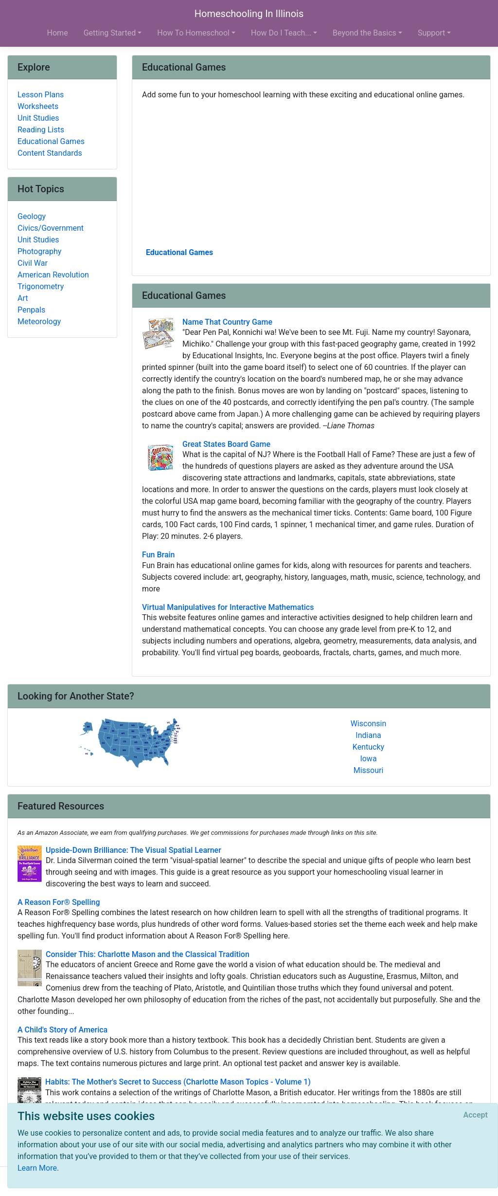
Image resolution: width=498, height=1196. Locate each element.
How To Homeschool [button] (193, 32)
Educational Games (179, 252)
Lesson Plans (41, 94)
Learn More (37, 1168)
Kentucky (368, 747)
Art (23, 298)
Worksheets (38, 106)
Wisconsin (369, 723)
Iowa (368, 758)
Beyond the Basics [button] (364, 32)
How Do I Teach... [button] (281, 32)
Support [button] (431, 32)
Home (57, 32)
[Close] (476, 1115)
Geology (32, 216)
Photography (39, 251)
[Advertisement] (311, 173)
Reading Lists (41, 129)
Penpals (31, 309)
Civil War (33, 263)
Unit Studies (38, 118)
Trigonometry (41, 286)
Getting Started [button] (110, 32)
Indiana (368, 735)
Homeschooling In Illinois (249, 13)
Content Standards (50, 153)
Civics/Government (51, 228)
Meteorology (39, 321)
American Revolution (53, 274)
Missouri (369, 770)
